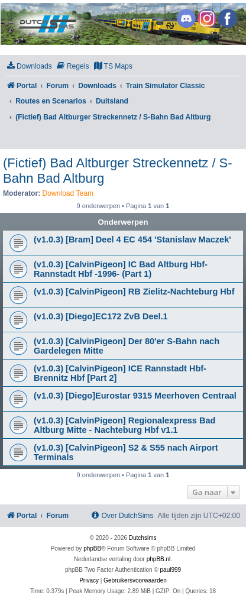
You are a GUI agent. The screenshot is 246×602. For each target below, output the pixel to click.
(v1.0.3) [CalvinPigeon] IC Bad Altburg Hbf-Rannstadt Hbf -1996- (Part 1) (121, 269)
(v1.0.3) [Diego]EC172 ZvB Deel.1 (101, 316)
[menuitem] (29, 67)
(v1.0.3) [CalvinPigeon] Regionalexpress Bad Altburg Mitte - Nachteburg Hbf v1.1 (124, 425)
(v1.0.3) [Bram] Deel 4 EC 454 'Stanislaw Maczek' (132, 239)
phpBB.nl (159, 559)
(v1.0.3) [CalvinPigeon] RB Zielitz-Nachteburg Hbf (134, 291)
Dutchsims (143, 538)
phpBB (92, 548)
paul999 (171, 570)
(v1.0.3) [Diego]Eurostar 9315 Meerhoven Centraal (135, 395)
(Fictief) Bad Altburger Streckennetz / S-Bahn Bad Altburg (117, 171)
